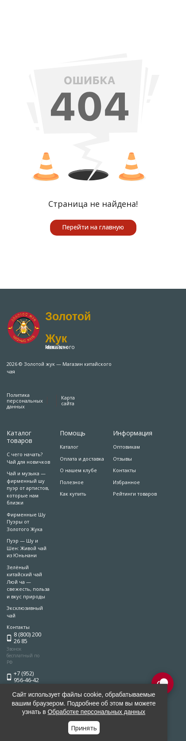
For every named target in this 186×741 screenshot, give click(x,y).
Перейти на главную (93, 227)
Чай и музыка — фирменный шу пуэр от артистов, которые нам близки (28, 488)
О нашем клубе (78, 470)
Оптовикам (126, 446)
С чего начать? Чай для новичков (28, 458)
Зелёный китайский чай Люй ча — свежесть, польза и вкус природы (28, 582)
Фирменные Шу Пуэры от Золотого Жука (26, 521)
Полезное (72, 482)
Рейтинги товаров (135, 493)
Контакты (124, 470)
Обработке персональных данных (96, 711)
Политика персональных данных (25, 401)
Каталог (69, 446)
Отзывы (122, 458)
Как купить (73, 493)
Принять (84, 728)
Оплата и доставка (82, 458)
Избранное (126, 482)
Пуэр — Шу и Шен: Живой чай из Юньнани (26, 548)
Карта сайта (68, 400)
